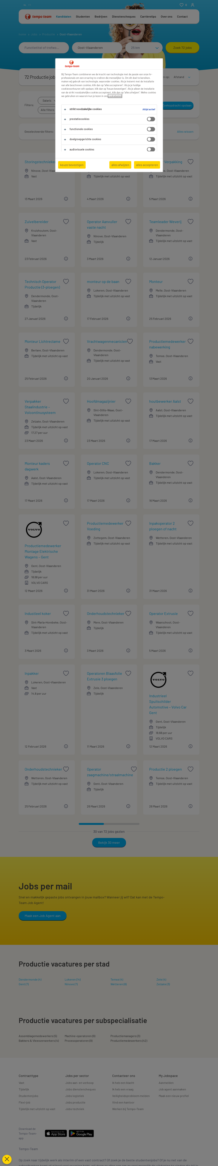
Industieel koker (38, 613)
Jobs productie (75, 1102)
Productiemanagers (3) (125, 1036)
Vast (21, 1082)
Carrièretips (148, 16)
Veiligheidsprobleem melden (131, 1096)
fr (29, 5)
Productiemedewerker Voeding (106, 526)
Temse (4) (116, 979)
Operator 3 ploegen (102, 161)
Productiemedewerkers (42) (128, 1040)
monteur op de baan (103, 281)
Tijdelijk (24, 1089)
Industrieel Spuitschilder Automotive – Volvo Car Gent (168, 704)
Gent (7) (24, 984)
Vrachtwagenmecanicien (107, 341)
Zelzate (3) (163, 984)
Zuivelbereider (36, 221)
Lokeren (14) (73, 979)
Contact (182, 16)
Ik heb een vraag (122, 1089)
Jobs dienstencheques (80, 1089)
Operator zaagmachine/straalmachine (110, 772)
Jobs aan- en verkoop (79, 1082)
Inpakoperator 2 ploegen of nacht (168, 526)
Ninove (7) (71, 984)
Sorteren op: (161, 77)
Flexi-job (24, 1102)
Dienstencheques (124, 16)
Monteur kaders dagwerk (44, 466)
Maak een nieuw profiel (174, 1096)
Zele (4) (161, 979)
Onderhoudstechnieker (105, 613)
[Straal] (144, 47)
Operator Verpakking (165, 161)
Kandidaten (63, 16)
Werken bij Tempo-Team (128, 1109)
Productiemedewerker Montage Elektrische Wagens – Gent (44, 551)
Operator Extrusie (163, 613)
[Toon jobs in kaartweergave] (146, 77)
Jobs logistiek (74, 1096)
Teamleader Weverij (165, 221)
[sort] (181, 74)
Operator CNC (98, 463)
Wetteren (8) (118, 984)
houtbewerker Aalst (165, 401)
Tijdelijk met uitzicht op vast (37, 1109)
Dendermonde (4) (30, 979)
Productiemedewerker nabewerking (168, 344)
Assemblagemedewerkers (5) (38, 1036)
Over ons (166, 16)
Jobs (34, 34)
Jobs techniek (74, 1109)
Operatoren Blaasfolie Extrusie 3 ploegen (106, 676)
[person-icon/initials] (192, 5)
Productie (48, 34)
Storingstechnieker (40, 161)
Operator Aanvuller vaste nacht (106, 224)
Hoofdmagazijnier (101, 401)
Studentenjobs (28, 1096)
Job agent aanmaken (172, 1089)
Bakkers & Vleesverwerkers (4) (39, 1040)
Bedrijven (101, 16)
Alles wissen (185, 131)
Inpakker (32, 673)
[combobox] (44, 47)
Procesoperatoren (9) (78, 1040)
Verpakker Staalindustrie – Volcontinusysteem (44, 406)
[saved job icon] (66, 161)
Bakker (155, 463)
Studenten (83, 16)
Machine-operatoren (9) (80, 1036)
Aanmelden (166, 1082)
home (22, 34)
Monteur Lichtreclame (42, 341)
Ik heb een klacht (123, 1082)
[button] (77, 131)
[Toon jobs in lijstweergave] (140, 77)
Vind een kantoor (123, 1102)
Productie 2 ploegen (165, 769)
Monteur (156, 281)
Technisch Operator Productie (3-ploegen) (44, 284)
